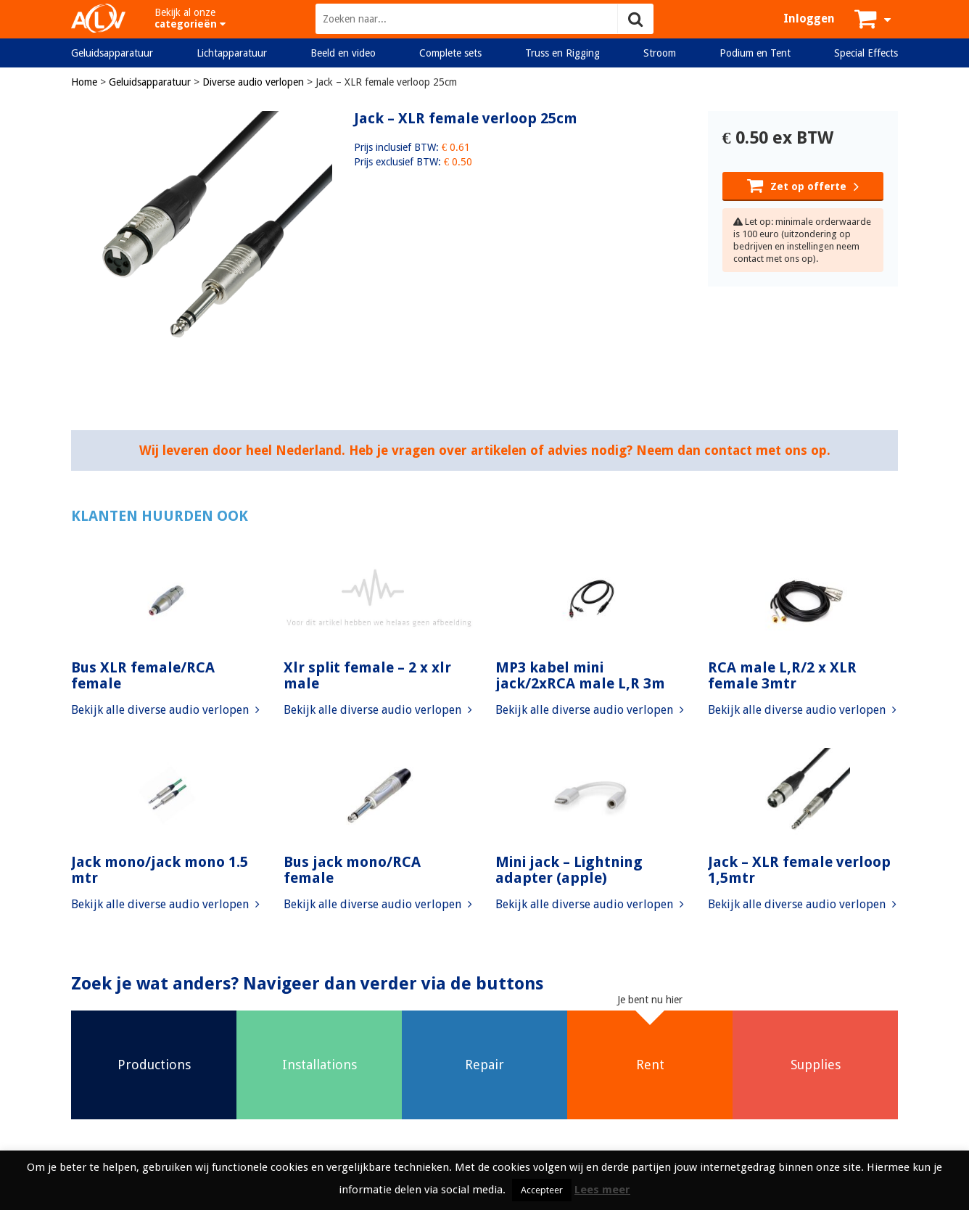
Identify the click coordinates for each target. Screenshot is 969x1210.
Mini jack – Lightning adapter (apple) (569, 869)
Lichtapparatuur (232, 53)
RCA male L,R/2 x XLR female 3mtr (782, 675)
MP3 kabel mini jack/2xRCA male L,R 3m (580, 675)
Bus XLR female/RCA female (143, 675)
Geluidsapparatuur (112, 53)
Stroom (659, 53)
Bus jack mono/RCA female (352, 869)
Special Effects (866, 53)
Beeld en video (343, 53)
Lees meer (602, 1189)
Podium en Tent (755, 53)
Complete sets (450, 53)
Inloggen (809, 18)
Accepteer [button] (542, 1190)
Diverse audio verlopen (253, 82)
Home (84, 82)
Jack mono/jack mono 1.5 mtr (159, 869)
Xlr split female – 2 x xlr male (367, 675)
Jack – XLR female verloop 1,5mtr (799, 869)
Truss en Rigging (562, 53)
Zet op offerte (803, 185)
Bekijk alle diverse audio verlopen (165, 710)
